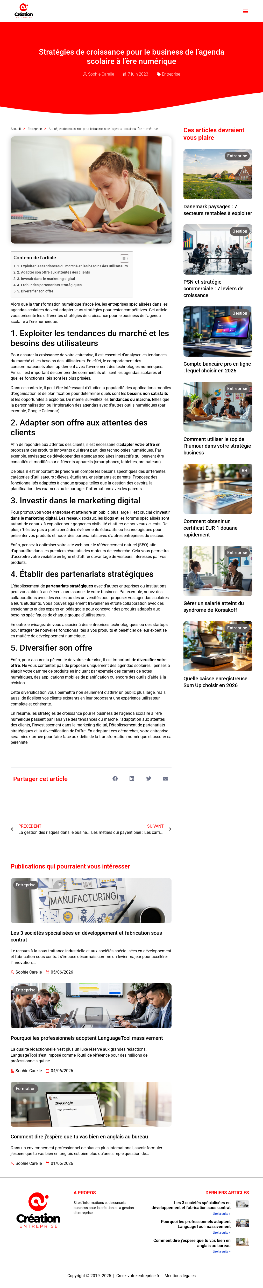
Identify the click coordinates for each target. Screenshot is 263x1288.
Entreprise (171, 74)
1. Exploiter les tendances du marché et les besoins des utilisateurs (72, 266)
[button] (245, 11)
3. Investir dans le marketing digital (46, 279)
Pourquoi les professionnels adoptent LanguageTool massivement (87, 1038)
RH (244, 470)
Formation (26, 1088)
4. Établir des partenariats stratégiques (49, 285)
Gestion (239, 231)
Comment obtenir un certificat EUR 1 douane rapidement (210, 528)
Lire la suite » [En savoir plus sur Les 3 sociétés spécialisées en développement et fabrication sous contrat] (222, 1214)
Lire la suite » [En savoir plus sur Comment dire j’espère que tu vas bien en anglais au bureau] (222, 1251)
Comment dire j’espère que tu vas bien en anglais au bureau (79, 1137)
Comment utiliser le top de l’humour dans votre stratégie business (217, 446)
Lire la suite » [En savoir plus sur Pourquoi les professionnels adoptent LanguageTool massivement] (222, 1232)
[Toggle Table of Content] (122, 258)
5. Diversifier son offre (35, 291)
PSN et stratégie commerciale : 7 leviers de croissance (213, 288)
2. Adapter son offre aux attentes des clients (53, 272)
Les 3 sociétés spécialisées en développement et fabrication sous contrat (191, 1205)
